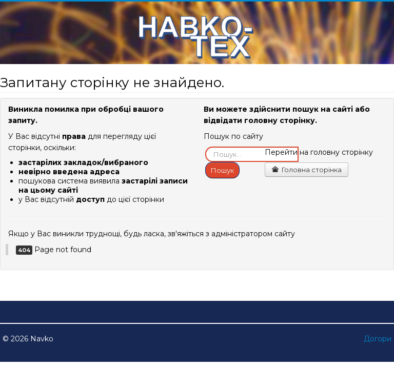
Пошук (222, 170)
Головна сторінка (306, 170)
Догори (377, 338)
